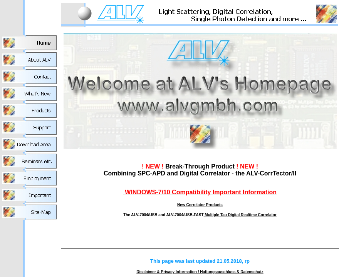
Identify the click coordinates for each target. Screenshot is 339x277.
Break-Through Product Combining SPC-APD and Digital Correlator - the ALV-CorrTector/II (200, 170)
